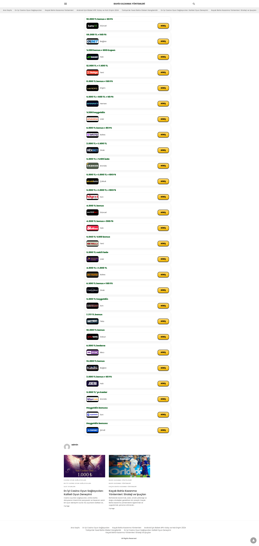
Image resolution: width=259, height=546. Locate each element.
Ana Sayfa (7, 10)
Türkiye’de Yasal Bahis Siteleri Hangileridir (140, 10)
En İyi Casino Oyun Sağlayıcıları (28, 10)
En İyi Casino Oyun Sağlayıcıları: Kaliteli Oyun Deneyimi (184, 10)
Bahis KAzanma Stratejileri (120, 481)
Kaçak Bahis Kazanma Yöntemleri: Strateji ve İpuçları (233, 10)
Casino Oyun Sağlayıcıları (75, 481)
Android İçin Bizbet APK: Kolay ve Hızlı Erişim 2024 (98, 10)
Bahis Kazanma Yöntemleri (120, 484)
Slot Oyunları (70, 487)
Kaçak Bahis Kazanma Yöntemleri (59, 10)
